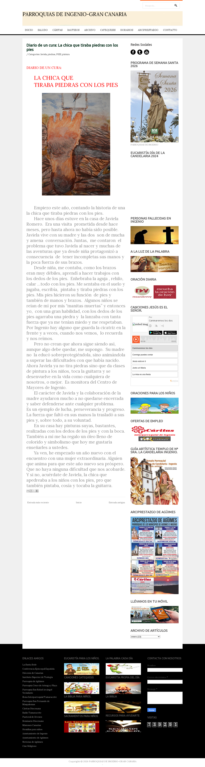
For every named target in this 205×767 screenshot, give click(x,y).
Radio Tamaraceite (31, 712)
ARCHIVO (89, 30)
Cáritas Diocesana (31, 708)
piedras (51, 54)
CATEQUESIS (107, 30)
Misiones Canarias (31, 725)
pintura (66, 54)
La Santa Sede (29, 664)
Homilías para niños (32, 729)
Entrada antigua (117, 502)
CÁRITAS (57, 30)
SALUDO (43, 30)
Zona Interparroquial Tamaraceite (39, 697)
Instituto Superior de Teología (37, 677)
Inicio (79, 502)
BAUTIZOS (73, 30)
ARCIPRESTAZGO (148, 30)
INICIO (29, 30)
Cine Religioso (29, 746)
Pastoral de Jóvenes (32, 717)
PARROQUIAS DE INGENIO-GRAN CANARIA (74, 14)
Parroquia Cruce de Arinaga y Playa (39, 685)
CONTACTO (170, 30)
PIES (58, 54)
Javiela (43, 54)
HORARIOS (126, 30)
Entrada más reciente (38, 502)
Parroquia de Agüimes (33, 681)
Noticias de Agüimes (32, 742)
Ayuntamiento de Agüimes (35, 737)
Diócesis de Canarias (32, 673)
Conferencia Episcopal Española (38, 668)
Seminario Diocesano (33, 721)
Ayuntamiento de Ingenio (35, 733)
